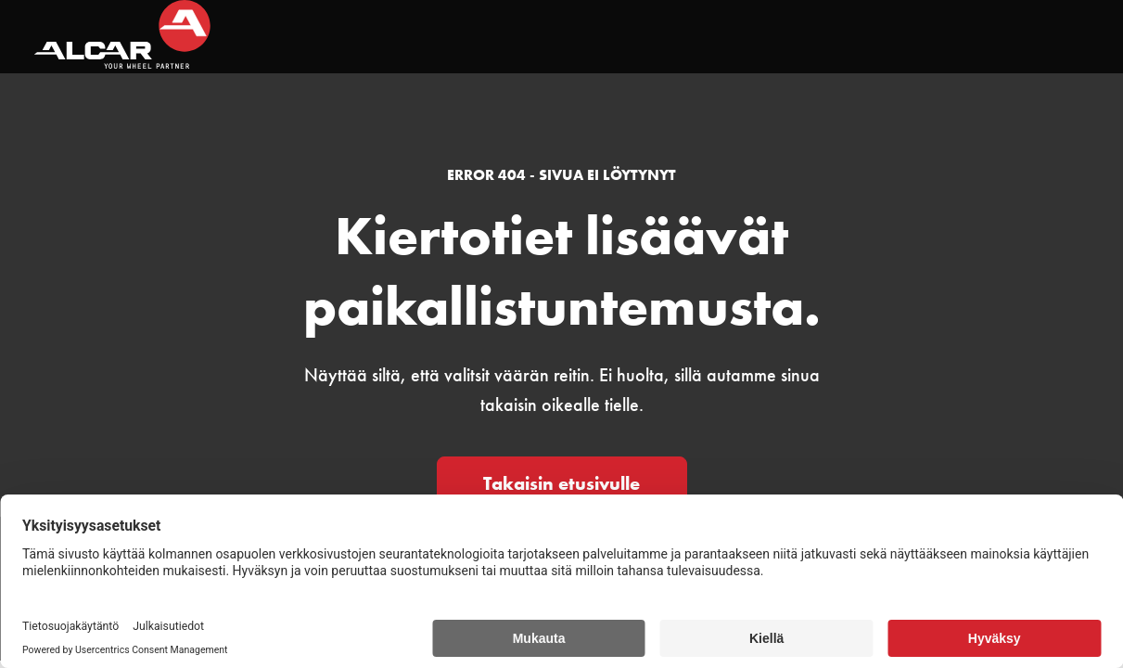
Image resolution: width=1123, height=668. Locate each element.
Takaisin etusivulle (561, 483)
